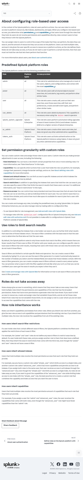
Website (62, 473)
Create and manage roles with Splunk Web (21, 272)
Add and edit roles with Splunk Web (51, 211)
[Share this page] (74, 13)
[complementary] (74, 13)
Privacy (52, 473)
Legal (44, 473)
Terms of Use (74, 473)
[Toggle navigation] (78, 452)
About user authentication (41, 58)
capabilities (44, 33)
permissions (29, 33)
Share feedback (10, 425)
